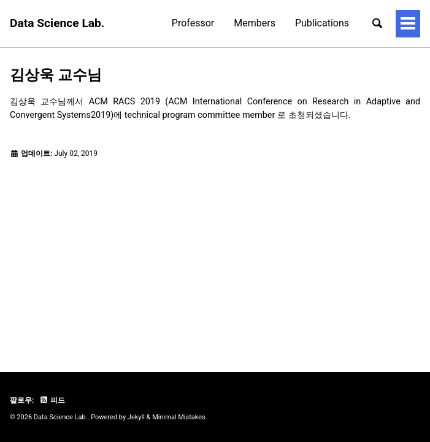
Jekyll (136, 417)
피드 (52, 400)
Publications (266, 23)
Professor (137, 23)
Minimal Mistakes (178, 417)
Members (199, 23)
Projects (331, 23)
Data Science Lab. (57, 23)
